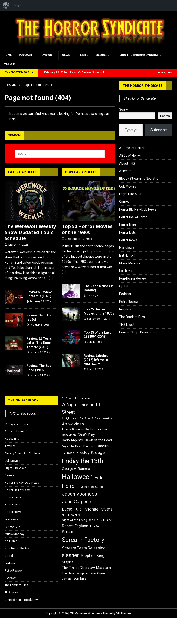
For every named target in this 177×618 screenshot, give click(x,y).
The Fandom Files (132, 317)
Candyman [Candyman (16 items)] (69, 435)
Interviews (126, 248)
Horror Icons (128, 225)
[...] (51, 278)
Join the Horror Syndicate (140, 55)
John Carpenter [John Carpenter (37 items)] (78, 501)
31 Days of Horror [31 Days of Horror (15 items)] (72, 398)
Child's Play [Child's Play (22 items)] (86, 435)
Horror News (128, 240)
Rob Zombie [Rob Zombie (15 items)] (97, 526)
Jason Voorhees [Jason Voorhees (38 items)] (79, 494)
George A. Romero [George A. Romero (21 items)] (76, 469)
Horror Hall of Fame (133, 217)
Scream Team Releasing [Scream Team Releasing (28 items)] (84, 548)
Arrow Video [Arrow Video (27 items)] (73, 424)
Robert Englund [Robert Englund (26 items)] (75, 525)
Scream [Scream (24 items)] (68, 532)
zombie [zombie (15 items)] (66, 578)
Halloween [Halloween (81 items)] (77, 477)
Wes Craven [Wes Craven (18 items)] (98, 573)
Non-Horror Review (133, 278)
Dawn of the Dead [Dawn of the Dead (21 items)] (98, 440)
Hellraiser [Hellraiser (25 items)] (103, 478)
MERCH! (9, 64)
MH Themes (123, 613)
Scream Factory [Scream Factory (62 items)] (83, 539)
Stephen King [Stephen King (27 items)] (92, 555)
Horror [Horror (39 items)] (69, 486)
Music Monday (129, 263)
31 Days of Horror (132, 148)
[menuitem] (6, 5)
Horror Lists (127, 232)
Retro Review (129, 301)
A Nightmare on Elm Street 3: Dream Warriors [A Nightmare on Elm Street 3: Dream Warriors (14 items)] (87, 418)
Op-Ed (123, 286)
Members (102, 55)
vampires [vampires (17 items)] (83, 573)
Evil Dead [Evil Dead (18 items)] (68, 453)
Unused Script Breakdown (138, 332)
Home (7, 55)
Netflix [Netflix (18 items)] (75, 515)
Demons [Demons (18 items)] (89, 446)
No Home (126, 271)
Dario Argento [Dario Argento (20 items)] (72, 440)
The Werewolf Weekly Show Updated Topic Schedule (30, 232)
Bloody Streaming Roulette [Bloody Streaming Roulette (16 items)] (79, 429)
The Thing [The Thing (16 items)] (68, 573)
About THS (127, 163)
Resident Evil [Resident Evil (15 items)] (105, 520)
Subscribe (158, 130)
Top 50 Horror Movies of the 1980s (87, 229)
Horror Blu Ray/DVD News (137, 209)
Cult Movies (127, 186)
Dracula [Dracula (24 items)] (103, 446)
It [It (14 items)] (78, 486)
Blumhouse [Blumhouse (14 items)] (104, 429)
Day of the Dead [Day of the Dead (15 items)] (72, 446)
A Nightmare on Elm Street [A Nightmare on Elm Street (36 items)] (83, 408)
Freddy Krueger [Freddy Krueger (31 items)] (91, 452)
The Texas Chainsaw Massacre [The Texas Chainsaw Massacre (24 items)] (87, 568)
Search (124, 109)
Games (124, 201)
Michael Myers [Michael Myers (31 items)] (98, 509)
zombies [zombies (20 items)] (79, 578)
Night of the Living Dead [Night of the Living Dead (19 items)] (78, 520)
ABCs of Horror (130, 155)
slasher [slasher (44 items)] (70, 555)
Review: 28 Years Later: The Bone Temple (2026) (39, 343)
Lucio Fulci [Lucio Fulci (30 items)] (72, 509)
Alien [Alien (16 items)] (88, 398)
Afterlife (125, 171)
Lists (84, 55)
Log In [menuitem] (18, 5)
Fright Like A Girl (130, 194)
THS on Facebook (23, 400)
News (66, 55)
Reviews (46, 55)
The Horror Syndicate (142, 85)
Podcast (25, 55)
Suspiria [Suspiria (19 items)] (67, 562)
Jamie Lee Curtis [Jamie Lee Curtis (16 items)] (92, 486)
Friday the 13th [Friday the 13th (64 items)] (82, 461)
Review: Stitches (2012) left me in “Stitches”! (96, 360)
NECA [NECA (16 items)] (65, 515)
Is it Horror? (127, 255)
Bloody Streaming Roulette (138, 178)
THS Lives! (126, 324)
